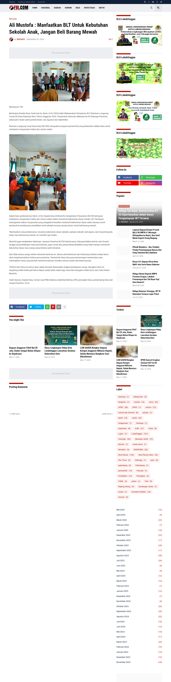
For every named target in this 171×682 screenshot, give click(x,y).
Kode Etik (41, 2)
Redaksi (12, 2)
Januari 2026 (139, 530)
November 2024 (139, 601)
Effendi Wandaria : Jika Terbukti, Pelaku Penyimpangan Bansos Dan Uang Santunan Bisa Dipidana (147, 250)
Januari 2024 (139, 652)
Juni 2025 (139, 565)
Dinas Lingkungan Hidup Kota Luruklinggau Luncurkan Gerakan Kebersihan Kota (60, 350)
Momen (123, 444)
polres (136, 481)
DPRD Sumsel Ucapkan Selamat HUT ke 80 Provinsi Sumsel (150, 363)
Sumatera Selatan (141, 492)
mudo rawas (139, 444)
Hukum (150, 407)
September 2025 (139, 550)
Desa (153, 402)
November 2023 (139, 662)
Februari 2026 (139, 525)
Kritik (139, 428)
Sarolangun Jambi (148, 486)
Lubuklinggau (140, 434)
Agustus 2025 (139, 555)
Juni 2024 (139, 626)
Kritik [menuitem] (102, 8)
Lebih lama (106, 414)
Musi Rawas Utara (148, 455)
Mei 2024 (139, 631)
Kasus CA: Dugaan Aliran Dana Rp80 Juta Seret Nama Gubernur (146, 263)
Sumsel (123, 497)
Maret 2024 (139, 642)
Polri (148, 481)
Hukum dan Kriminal (128, 413)
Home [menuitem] (34, 8)
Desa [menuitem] (78, 8)
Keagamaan (125, 423)
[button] (151, 7)
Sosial (122, 492)
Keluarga (141, 423)
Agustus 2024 (139, 616)
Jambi (137, 418)
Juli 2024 (139, 621)
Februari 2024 (139, 647)
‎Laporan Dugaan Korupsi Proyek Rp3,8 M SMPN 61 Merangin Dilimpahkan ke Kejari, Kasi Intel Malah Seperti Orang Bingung (146, 234)
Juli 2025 (139, 560)
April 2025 (139, 576)
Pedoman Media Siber (26, 2)
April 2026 (139, 515)
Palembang (142, 465)
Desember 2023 (139, 657)
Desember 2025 (139, 535)
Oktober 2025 (139, 545)
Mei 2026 (139, 509)
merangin (124, 439)
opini (154, 460)
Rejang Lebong (126, 486)
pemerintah (125, 471)
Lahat (152, 428)
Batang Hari (140, 397)
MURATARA (141, 449)
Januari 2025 (139, 591)
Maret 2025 (139, 581)
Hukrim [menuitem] (68, 8)
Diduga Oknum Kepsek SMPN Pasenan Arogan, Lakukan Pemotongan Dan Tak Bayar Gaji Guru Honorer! (146, 277)
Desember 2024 (139, 596)
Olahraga (140, 460)
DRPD (136, 407)
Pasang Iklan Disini (61, 53)
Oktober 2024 (139, 606)
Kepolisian (124, 428)
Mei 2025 (139, 571)
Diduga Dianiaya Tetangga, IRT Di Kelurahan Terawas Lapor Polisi (146, 292)
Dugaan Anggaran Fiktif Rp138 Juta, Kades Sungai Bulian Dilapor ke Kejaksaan (25, 350)
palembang (124, 465)
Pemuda (142, 471)
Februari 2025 (139, 586)
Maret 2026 (139, 520)
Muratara (123, 449)
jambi (122, 418)
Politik (122, 481)
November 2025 (139, 540)
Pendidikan (125, 476)
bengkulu (123, 402)
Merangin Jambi (144, 439)
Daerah (139, 402)
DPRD (123, 407)
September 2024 (139, 611)
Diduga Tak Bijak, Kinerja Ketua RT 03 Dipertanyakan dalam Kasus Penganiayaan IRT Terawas (138, 214)
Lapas (122, 434)
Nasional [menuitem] (45, 8)
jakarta (147, 413)
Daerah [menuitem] (57, 8)
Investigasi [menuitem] (89, 8)
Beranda (13, 19)
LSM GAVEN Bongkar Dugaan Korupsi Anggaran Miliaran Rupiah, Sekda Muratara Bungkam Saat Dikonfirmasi (96, 352)
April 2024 (139, 636)
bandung (123, 397)
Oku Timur (124, 460)
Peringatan (143, 476)
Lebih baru (15, 414)
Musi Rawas (126, 455)
